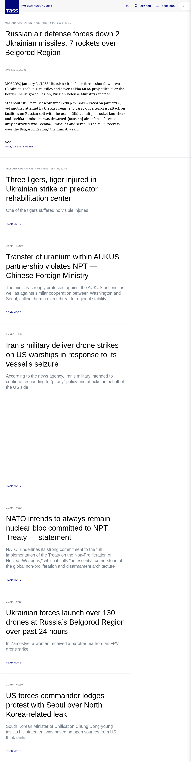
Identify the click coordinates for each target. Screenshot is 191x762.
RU (128, 6)
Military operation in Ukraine (26, 23)
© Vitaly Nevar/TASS (15, 70)
